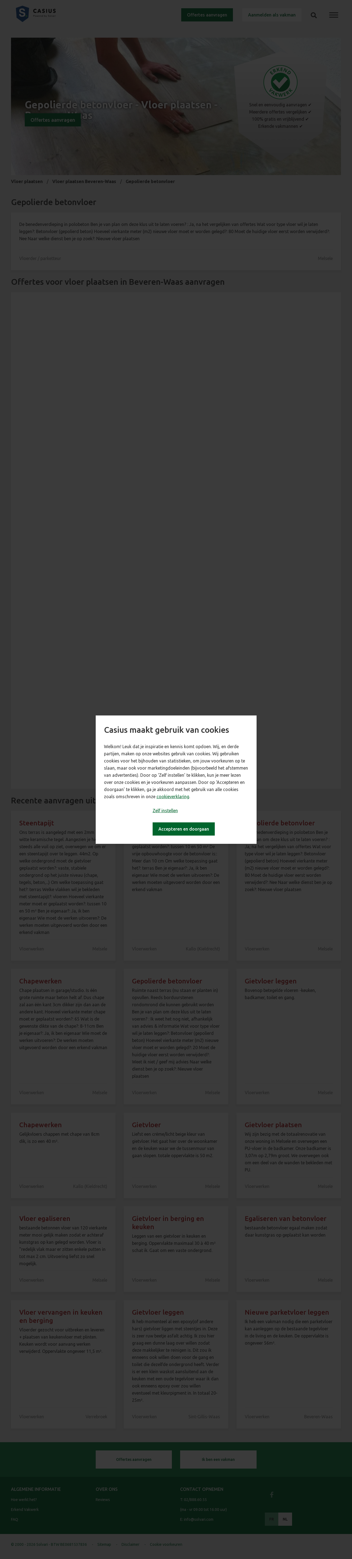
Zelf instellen (165, 810)
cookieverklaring (172, 796)
